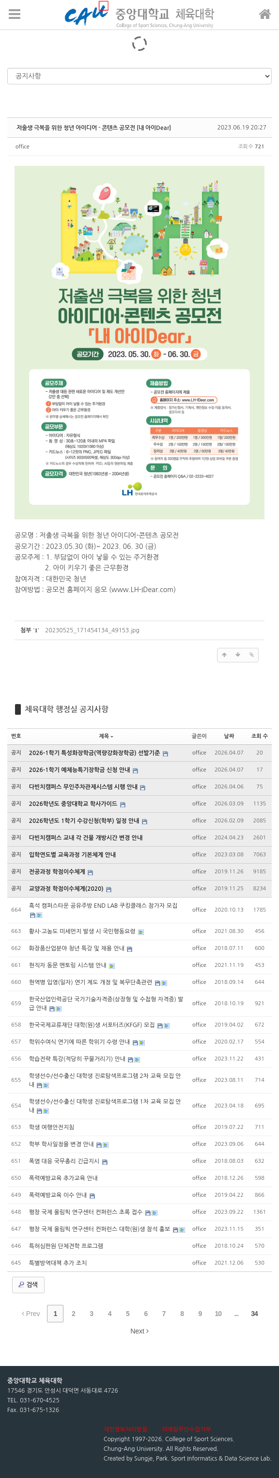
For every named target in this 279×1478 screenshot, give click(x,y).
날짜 (229, 736)
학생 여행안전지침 (52, 1127)
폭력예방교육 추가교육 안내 (63, 1178)
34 (254, 1313)
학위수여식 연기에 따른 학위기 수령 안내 (80, 1042)
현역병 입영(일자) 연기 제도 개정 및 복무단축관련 (91, 982)
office (23, 146)
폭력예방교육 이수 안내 (59, 1195)
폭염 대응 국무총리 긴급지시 (65, 1161)
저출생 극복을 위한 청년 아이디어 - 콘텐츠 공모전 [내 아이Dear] (93, 127)
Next (139, 1331)
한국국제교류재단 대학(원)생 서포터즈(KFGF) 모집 (92, 1025)
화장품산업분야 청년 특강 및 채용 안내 (77, 948)
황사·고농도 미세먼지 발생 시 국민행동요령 (83, 931)
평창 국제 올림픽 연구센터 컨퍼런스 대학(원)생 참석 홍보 (100, 1229)
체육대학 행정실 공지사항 (66, 709)
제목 (106, 736)
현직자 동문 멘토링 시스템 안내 (68, 965)
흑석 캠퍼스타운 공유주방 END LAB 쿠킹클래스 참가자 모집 (103, 906)
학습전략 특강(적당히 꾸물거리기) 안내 (78, 1059)
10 (218, 1313)
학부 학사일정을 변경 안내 (62, 1144)
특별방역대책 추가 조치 (58, 1263)
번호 (16, 736)
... (236, 1313)
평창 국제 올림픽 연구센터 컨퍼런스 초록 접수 (86, 1212)
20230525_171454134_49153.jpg (92, 630)
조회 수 (259, 736)
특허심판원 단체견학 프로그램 (66, 1246)
